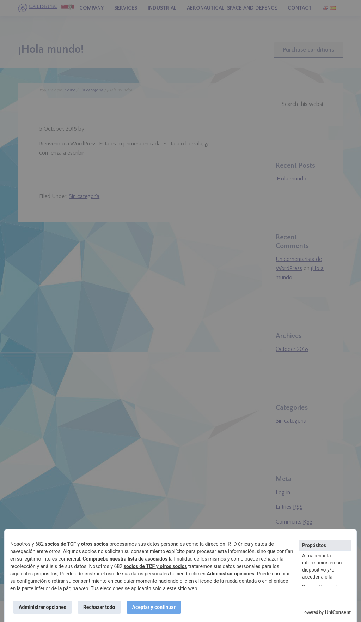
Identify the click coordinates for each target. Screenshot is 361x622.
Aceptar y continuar (154, 607)
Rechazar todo (99, 607)
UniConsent (338, 612)
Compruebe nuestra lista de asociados (124, 559)
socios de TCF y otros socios (76, 544)
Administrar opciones (231, 573)
